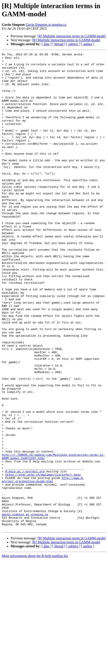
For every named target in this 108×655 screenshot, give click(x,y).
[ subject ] (73, 44)
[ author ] (87, 44)
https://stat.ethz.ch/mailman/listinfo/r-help (43, 559)
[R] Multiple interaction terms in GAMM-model (72, 36)
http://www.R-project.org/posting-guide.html (43, 565)
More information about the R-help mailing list (35, 651)
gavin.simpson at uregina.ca (25, 607)
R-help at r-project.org (25, 555)
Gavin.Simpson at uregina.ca (46, 24)
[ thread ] (58, 44)
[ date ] (46, 44)
